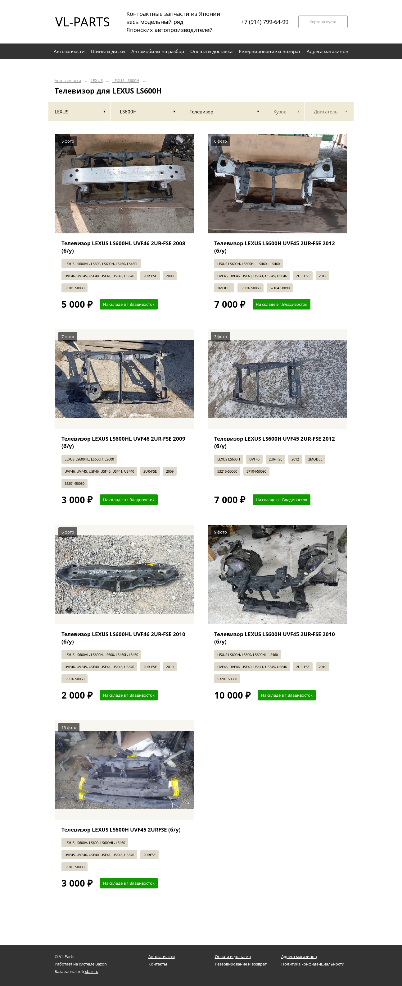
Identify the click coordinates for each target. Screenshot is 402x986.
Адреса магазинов (299, 956)
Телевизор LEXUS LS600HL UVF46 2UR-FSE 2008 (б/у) (123, 247)
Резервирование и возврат (241, 964)
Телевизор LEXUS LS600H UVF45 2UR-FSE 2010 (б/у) (274, 638)
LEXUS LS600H (125, 81)
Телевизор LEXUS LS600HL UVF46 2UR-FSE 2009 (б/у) (123, 442)
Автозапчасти (68, 81)
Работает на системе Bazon (81, 964)
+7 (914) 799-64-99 (264, 21)
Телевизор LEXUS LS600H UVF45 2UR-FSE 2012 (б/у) (274, 247)
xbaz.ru (91, 971)
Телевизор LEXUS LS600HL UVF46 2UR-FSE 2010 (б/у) (123, 638)
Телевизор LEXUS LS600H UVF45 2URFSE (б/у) (121, 829)
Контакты (157, 964)
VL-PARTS (82, 21)
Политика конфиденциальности (312, 964)
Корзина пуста (322, 22)
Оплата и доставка (233, 956)
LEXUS (97, 81)
